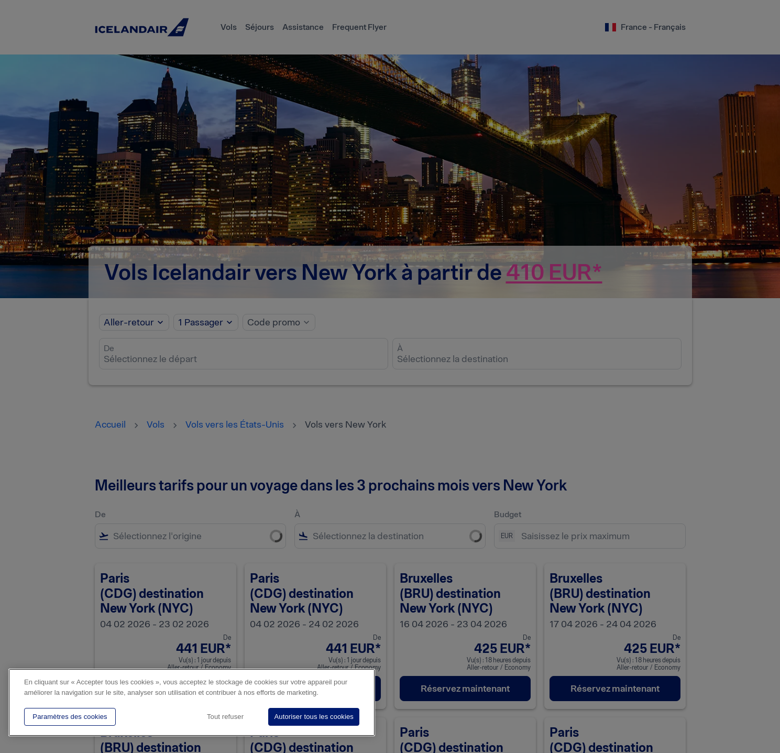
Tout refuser (225, 717)
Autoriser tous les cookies (314, 717)
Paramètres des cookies (69, 717)
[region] (191, 702)
